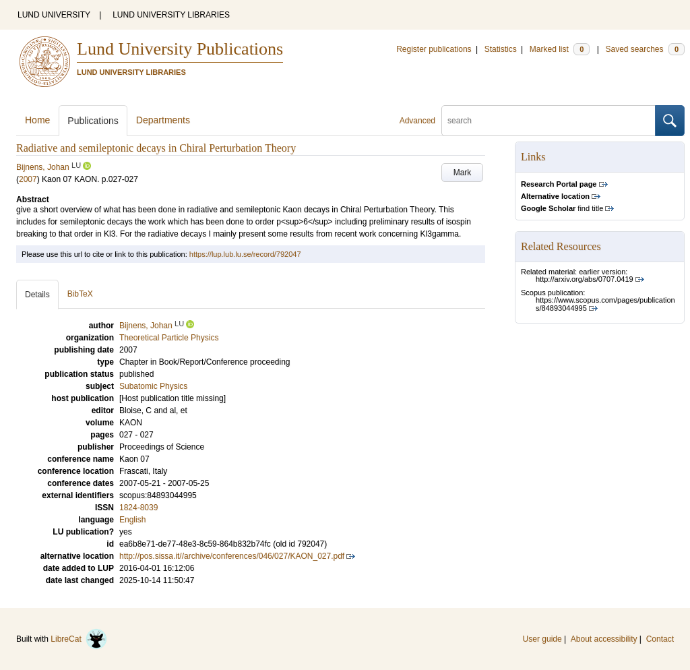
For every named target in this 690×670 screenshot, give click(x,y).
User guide (542, 639)
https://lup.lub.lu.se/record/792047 (245, 254)
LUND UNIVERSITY (54, 15)
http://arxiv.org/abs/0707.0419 (584, 279)
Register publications (433, 49)
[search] (548, 120)
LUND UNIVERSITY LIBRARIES (171, 15)
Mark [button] (462, 172)
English (132, 519)
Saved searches (645, 49)
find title (562, 208)
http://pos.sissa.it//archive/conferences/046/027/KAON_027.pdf (231, 556)
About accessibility (604, 639)
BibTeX (80, 294)
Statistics (500, 49)
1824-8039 (138, 507)
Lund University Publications (180, 49)
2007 (28, 179)
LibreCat (79, 639)
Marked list (560, 49)
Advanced (417, 120)
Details (37, 294)
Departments (163, 120)
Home (37, 120)
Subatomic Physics (153, 386)
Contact (660, 639)
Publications (93, 120)
